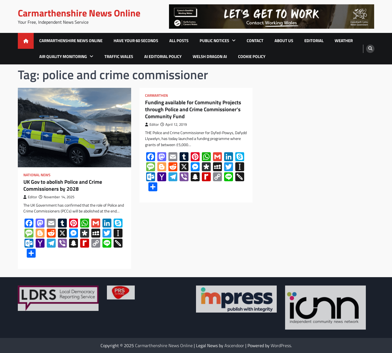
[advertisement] (271, 16)
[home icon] (26, 41)
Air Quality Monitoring (63, 56)
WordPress (281, 345)
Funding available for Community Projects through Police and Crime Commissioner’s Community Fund (193, 109)
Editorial (314, 40)
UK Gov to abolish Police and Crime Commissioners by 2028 (62, 185)
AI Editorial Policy (163, 56)
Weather (344, 40)
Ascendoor (234, 345)
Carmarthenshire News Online (79, 13)
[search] (370, 49)
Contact (255, 40)
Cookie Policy (251, 56)
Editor (30, 197)
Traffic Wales (118, 56)
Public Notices (214, 40)
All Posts (178, 40)
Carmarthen (156, 95)
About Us (284, 40)
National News (36, 175)
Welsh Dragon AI (210, 56)
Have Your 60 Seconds (136, 40)
